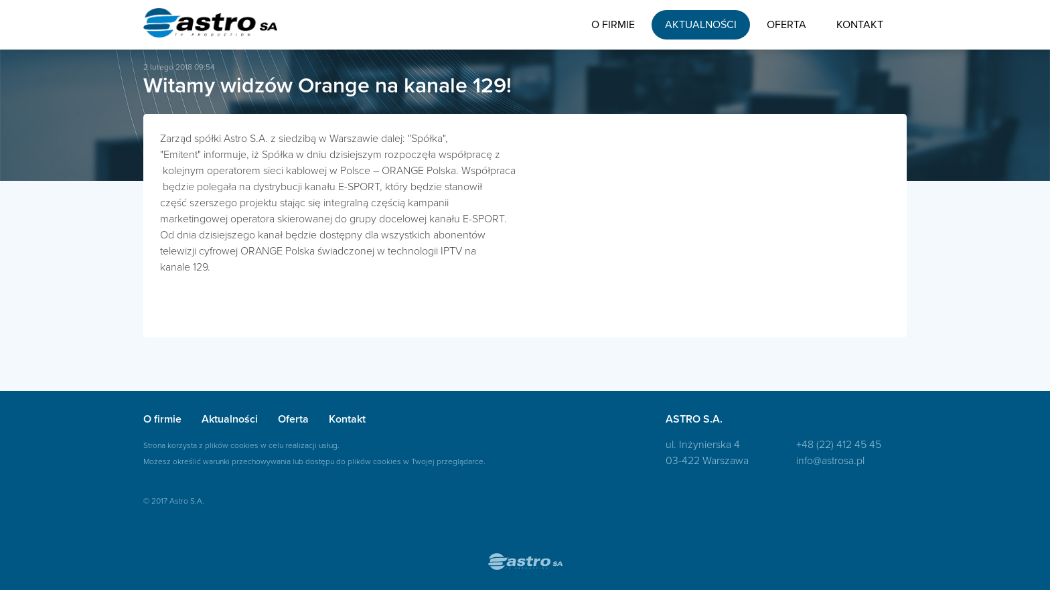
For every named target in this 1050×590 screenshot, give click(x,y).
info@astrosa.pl (830, 460)
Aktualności (701, 24)
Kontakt (859, 24)
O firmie (613, 24)
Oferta (786, 24)
